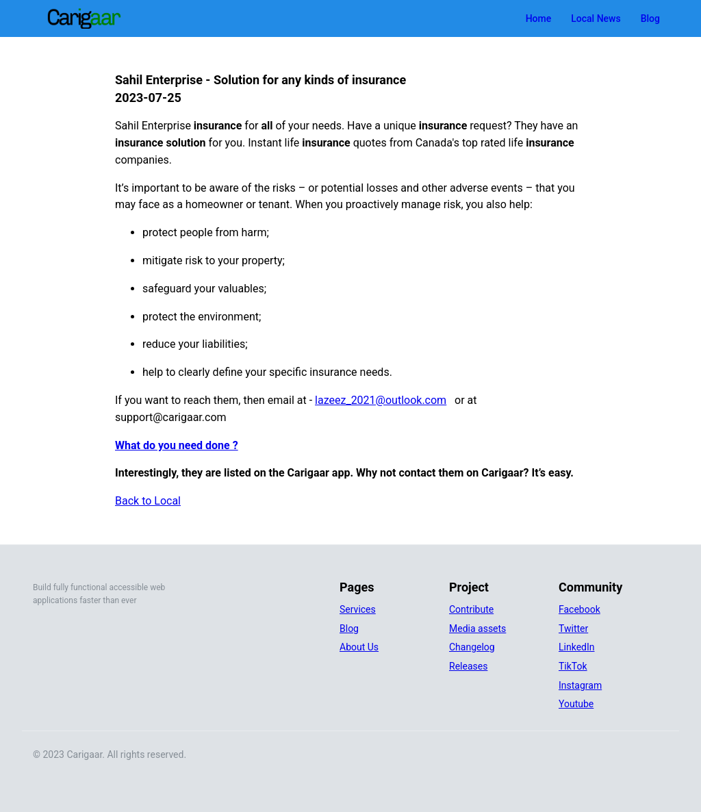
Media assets (477, 628)
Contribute (471, 609)
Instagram (580, 685)
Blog (650, 18)
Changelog (472, 647)
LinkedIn (577, 647)
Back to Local (148, 500)
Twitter (573, 628)
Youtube (576, 703)
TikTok (573, 666)
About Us (359, 647)
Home (539, 18)
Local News (595, 18)
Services (358, 609)
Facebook (579, 609)
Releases (468, 666)
